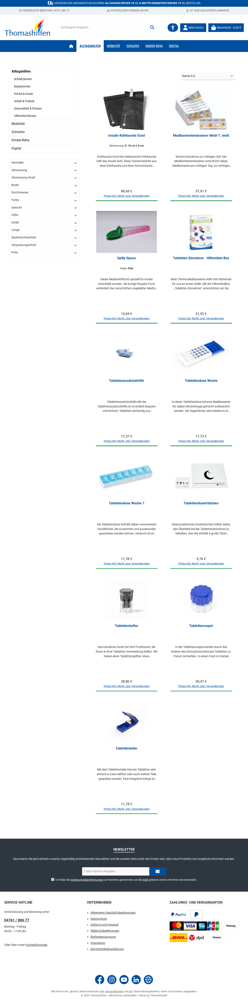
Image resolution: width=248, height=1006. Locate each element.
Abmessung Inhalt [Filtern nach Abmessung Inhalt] (44, 177)
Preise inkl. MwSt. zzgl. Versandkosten (127, 196)
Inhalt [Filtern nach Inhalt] (44, 222)
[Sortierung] (208, 76)
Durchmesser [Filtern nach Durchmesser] (44, 192)
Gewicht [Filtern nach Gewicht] (44, 207)
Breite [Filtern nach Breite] (44, 185)
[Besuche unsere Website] (148, 979)
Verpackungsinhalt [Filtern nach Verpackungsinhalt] (44, 245)
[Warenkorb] (226, 27)
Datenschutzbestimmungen (87, 879)
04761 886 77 (62, 10)
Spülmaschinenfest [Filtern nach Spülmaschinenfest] (44, 237)
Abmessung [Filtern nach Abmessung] (44, 170)
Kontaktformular (36, 945)
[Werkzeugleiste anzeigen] (173, 27)
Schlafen (18, 132)
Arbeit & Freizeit (24, 101)
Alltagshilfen (21, 71)
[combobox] (103, 27)
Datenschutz (99, 919)
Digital (16, 148)
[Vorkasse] (217, 938)
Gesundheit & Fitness (28, 108)
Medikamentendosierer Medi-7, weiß (201, 135)
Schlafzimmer (23, 79)
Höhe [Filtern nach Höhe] (44, 215)
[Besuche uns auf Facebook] (99, 979)
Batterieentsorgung (103, 937)
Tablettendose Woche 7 (126, 506)
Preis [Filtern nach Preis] (44, 252)
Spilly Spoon (126, 259)
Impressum (98, 943)
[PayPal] (178, 914)
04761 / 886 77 (16, 920)
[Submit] (157, 871)
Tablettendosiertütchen (201, 506)
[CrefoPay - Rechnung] (231, 926)
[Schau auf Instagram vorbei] (112, 979)
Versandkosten (114, 991)
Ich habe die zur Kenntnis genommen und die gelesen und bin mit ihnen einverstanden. (126, 880)
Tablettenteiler (126, 753)
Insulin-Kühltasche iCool (126, 135)
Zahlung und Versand (104, 925)
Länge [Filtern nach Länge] (44, 230)
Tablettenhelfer (126, 629)
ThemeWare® (158, 995)
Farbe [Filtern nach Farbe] (44, 200)
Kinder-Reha (20, 140)
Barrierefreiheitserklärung (107, 949)
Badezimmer (22, 86)
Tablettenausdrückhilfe (126, 382)
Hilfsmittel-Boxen (25, 116)
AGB (145, 879)
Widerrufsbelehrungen (105, 931)
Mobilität (18, 124)
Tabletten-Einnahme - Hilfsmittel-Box (201, 259)
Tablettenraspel (201, 629)
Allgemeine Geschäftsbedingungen (113, 913)
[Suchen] (152, 27)
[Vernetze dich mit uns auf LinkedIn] (136, 979)
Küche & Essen (23, 93)
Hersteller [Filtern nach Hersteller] (44, 162)
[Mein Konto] (193, 27)
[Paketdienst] (187, 938)
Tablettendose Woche (201, 382)
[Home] (71, 46)
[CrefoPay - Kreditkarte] (194, 926)
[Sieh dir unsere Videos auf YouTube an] (124, 979)
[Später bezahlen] (196, 914)
